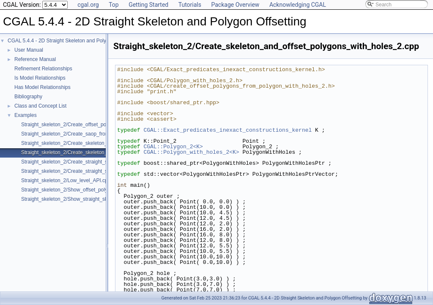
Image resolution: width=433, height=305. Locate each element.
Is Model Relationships (40, 78)
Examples (25, 115)
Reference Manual (35, 59)
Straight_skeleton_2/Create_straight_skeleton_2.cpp (80, 162)
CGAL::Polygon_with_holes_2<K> (191, 152)
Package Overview (235, 4)
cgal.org (88, 4)
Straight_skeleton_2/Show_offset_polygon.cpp (73, 190)
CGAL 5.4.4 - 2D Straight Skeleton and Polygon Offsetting (73, 41)
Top (114, 4)
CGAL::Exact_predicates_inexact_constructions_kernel (227, 130)
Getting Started (148, 4)
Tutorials (189, 4)
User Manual (28, 50)
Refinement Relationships (43, 69)
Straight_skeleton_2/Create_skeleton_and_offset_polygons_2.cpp (95, 143)
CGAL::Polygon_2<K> (173, 146)
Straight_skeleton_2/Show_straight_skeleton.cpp (76, 199)
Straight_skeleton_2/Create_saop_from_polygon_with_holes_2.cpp (96, 134)
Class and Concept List (40, 106)
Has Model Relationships (42, 87)
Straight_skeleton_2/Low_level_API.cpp (65, 180)
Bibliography (28, 97)
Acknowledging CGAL (297, 4)
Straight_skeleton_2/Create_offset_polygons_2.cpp (78, 125)
